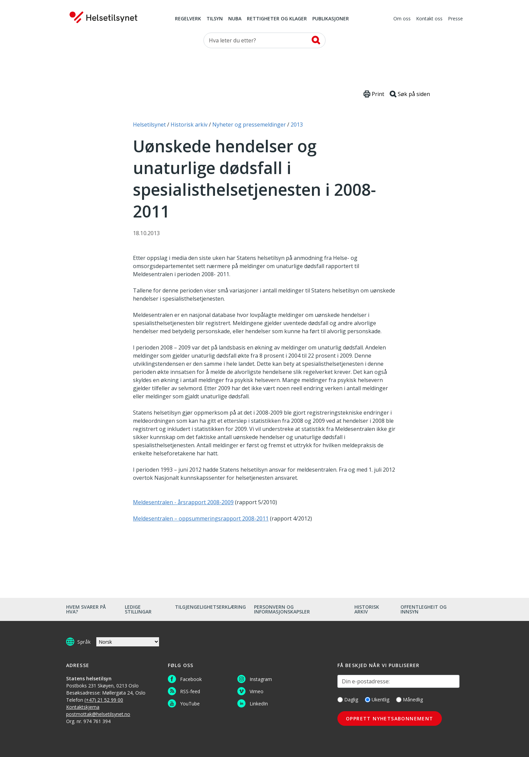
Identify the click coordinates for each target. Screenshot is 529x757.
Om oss (402, 19)
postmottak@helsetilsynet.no (98, 714)
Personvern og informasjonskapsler (282, 609)
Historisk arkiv (366, 609)
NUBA (234, 19)
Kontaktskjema (82, 707)
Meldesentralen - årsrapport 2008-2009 (183, 502)
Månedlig (409, 699)
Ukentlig (377, 699)
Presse (455, 19)
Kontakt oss (429, 19)
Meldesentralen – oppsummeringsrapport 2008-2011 (201, 518)
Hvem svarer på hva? (86, 609)
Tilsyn (215, 19)
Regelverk (188, 19)
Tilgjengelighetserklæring (210, 607)
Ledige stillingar (138, 609)
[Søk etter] (264, 40)
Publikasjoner (330, 19)
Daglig (347, 699)
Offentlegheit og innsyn (423, 609)
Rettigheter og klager (277, 19)
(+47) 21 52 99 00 (103, 700)
